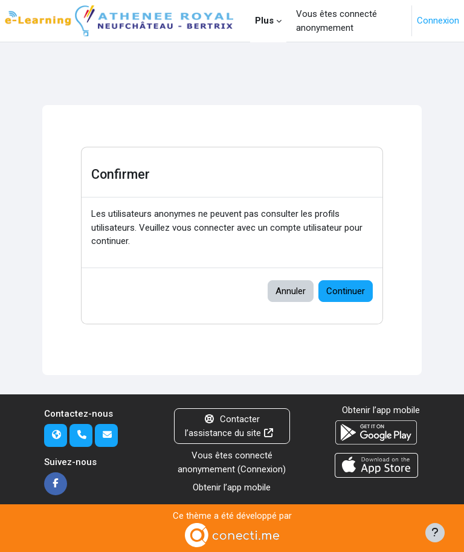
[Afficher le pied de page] (435, 532)
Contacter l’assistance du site (230, 426)
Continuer (345, 291)
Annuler (291, 291)
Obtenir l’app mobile (232, 487)
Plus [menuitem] (264, 20)
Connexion (438, 20)
